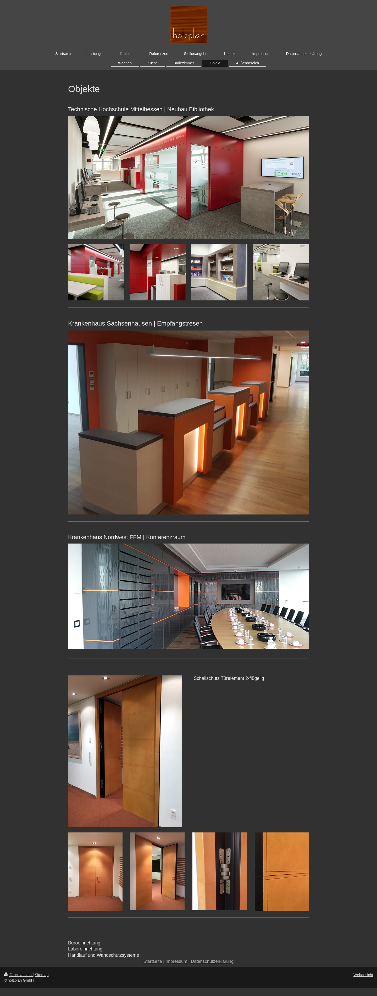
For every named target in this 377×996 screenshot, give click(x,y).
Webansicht (363, 975)
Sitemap (42, 975)
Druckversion (18, 975)
